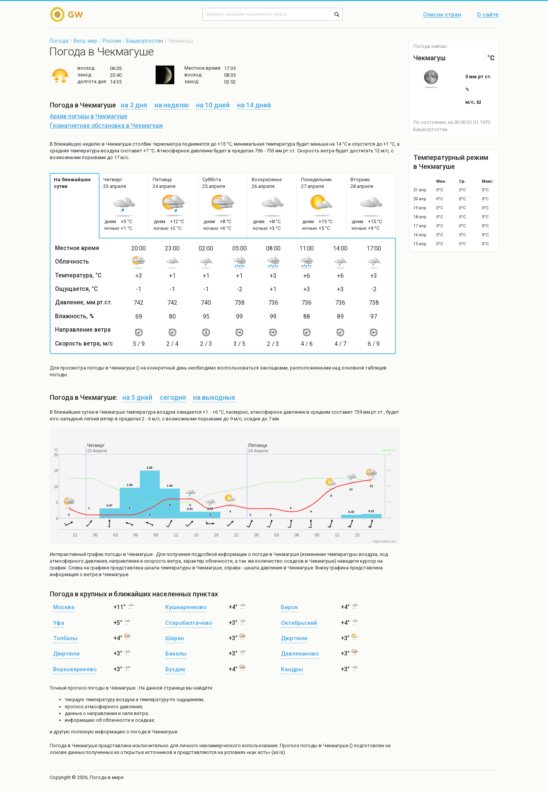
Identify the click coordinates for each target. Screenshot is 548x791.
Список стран (442, 15)
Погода (59, 41)
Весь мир (85, 41)
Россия (111, 41)
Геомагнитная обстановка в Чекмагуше (106, 125)
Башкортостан (144, 41)
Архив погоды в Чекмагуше (89, 116)
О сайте (488, 15)
